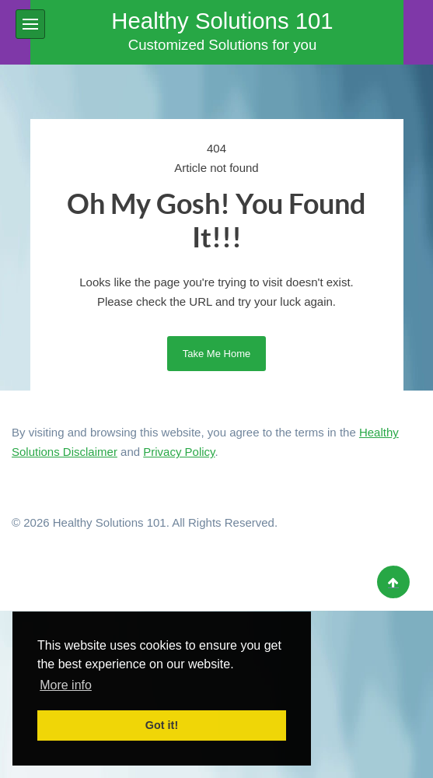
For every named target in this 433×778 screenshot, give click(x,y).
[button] (30, 24)
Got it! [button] (161, 725)
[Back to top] (393, 582)
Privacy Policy (179, 451)
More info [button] (66, 685)
